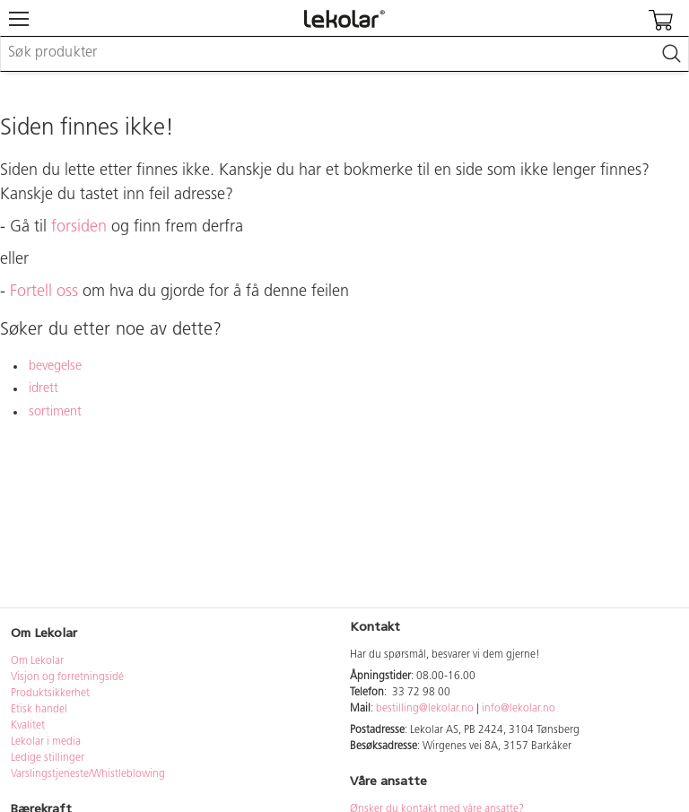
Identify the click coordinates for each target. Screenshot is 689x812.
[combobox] (344, 54)
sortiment (55, 412)
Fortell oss (44, 292)
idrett (43, 389)
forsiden (79, 227)
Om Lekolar (37, 661)
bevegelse (55, 366)
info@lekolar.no (518, 708)
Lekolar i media (46, 742)
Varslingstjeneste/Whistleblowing (88, 774)
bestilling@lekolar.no (425, 708)
